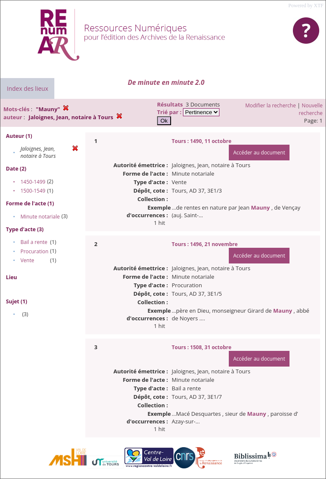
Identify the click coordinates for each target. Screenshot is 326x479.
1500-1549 (32, 190)
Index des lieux (27, 88)
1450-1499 (32, 181)
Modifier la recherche (270, 105)
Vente (27, 260)
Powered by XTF (305, 5)
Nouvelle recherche (311, 109)
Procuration (34, 251)
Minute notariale (40, 216)
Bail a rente (33, 242)
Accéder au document (259, 152)
